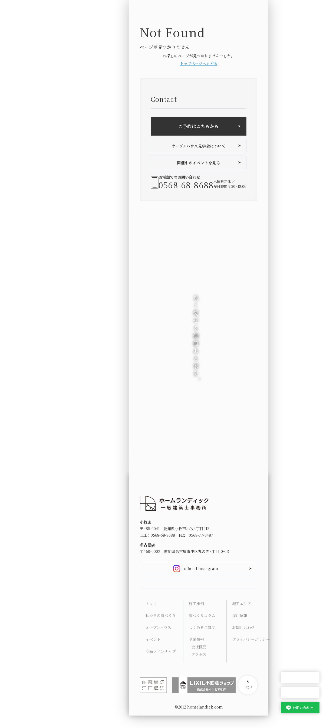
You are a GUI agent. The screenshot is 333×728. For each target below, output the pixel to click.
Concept (289, 572)
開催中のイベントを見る (198, 162)
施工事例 (196, 616)
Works (287, 598)
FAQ (284, 624)
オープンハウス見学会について (199, 146)
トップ (151, 616)
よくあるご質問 (202, 639)
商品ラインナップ (161, 663)
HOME (287, 559)
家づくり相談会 (300, 692)
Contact (288, 650)
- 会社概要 (197, 659)
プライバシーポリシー (251, 651)
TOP (248, 700)
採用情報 (239, 628)
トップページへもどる (198, 63)
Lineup (287, 585)
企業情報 (196, 651)
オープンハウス (300, 677)
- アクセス (197, 667)
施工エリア (241, 616)
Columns (290, 611)
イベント (153, 651)
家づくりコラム (202, 628)
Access (287, 637)
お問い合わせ (303, 707)
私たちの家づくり (161, 628)
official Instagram (201, 568)
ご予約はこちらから (198, 126)
